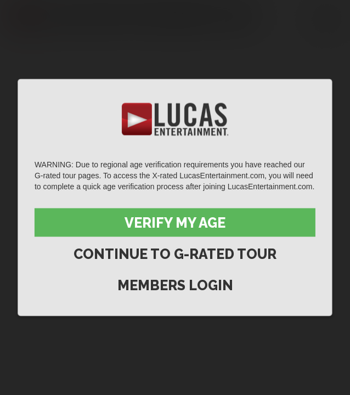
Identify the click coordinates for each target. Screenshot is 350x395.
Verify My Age (175, 223)
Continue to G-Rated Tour (175, 254)
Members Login (175, 285)
